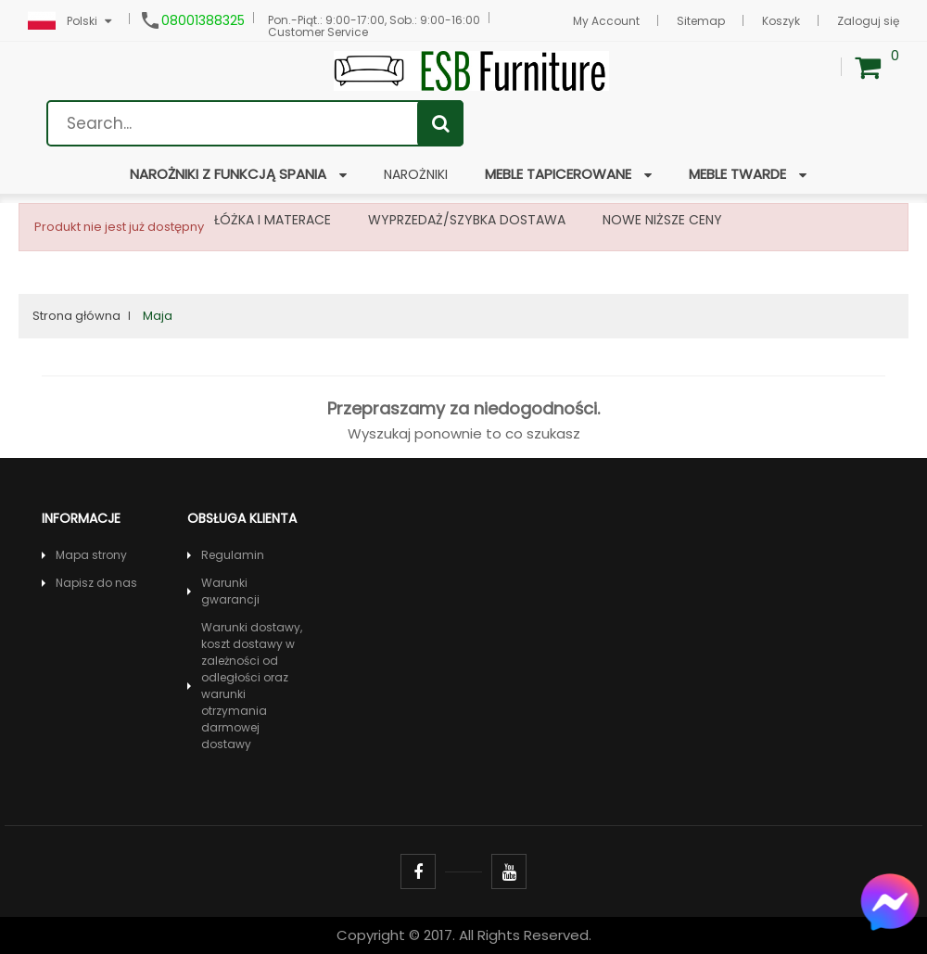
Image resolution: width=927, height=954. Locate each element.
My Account (606, 21)
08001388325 (203, 20)
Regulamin (232, 555)
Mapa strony (91, 555)
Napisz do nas (96, 583)
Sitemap (701, 21)
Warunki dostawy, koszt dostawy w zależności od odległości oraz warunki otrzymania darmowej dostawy (251, 685)
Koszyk (781, 21)
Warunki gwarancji (230, 591)
